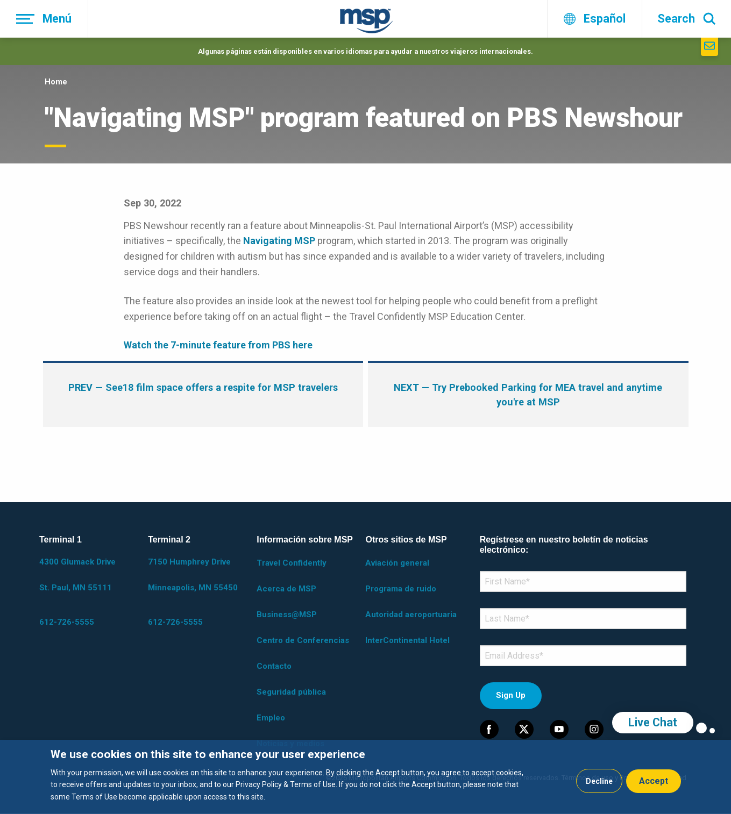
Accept (653, 781)
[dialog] (365, 777)
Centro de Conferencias (303, 640)
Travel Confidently (292, 563)
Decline (599, 781)
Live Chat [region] (652, 722)
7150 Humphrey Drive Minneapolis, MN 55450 (193, 574)
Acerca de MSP (286, 589)
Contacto (274, 666)
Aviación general (397, 563)
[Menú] (44, 19)
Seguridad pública (291, 692)
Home (56, 82)
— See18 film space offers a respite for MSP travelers (203, 387)
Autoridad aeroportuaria (411, 614)
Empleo (271, 718)
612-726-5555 (66, 622)
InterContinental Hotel (407, 640)
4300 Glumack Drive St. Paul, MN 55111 (77, 574)
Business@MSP (287, 614)
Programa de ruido (400, 589)
